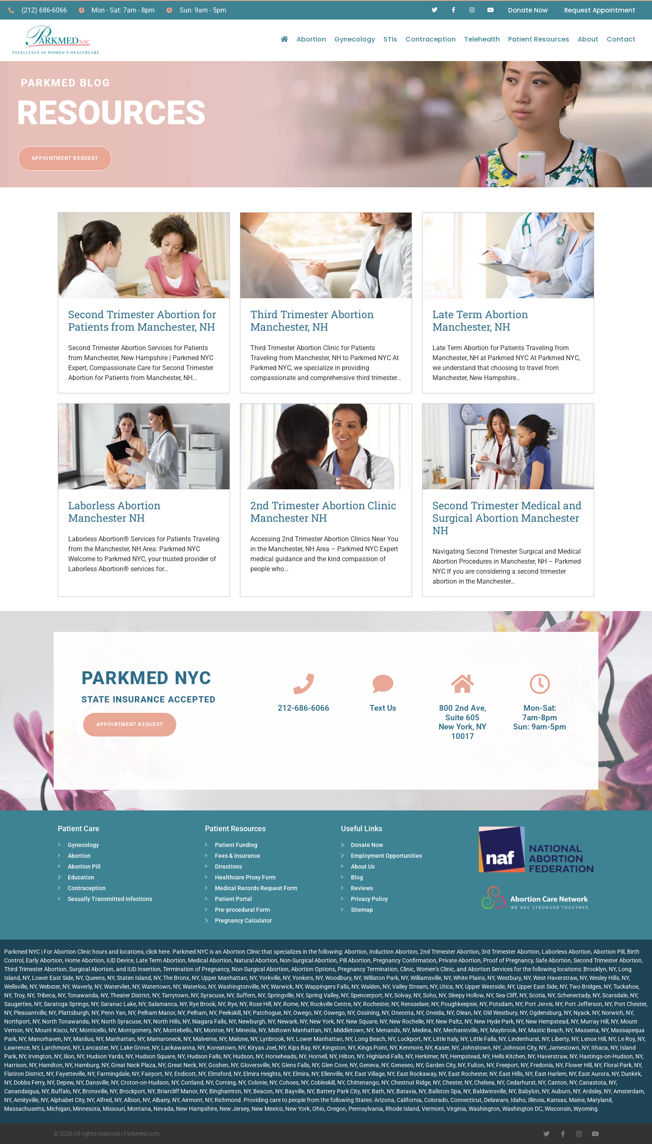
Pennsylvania (365, 1108)
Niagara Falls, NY (214, 1021)
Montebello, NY (182, 1030)
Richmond (228, 1100)
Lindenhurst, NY (528, 1039)
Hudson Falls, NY (208, 1056)
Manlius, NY (88, 1039)
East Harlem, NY (555, 1073)
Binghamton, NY (230, 1091)
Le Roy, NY (631, 1039)
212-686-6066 (303, 708)
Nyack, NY (586, 1012)
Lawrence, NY (21, 1047)
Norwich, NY (617, 1012)
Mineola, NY (251, 1030)
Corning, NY (230, 1082)
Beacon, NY (267, 1091)
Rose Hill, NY (265, 1004)
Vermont (433, 1108)
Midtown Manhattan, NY (299, 1030)
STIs (390, 39)
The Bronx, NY (181, 978)
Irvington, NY (44, 1056)
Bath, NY (383, 1091)
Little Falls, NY (488, 1039)
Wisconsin (558, 1108)
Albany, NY (165, 1100)
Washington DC (522, 1108)
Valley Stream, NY (414, 986)
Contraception (430, 39)
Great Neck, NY (187, 1065)
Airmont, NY (197, 1100)
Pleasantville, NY (35, 1012)
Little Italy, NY (450, 1039)
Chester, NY (457, 1082)
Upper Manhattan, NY (229, 978)
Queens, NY (99, 978)
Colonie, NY (262, 1082)
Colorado (436, 1100)
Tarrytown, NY (180, 995)
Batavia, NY (411, 1091)
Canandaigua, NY (26, 1091)
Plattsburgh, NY (78, 1012)
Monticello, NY (97, 1030)
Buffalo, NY (65, 1091)
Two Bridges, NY (590, 986)
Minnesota (86, 1108)
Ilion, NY (74, 1056)
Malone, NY (243, 1039)
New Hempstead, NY (552, 1021)
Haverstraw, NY (557, 1056)
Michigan (58, 1108)
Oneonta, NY (407, 1012)
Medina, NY (426, 1030)
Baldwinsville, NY (494, 1091)
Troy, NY (24, 995)
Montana (139, 1108)
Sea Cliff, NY (511, 995)
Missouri (114, 1108)
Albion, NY (137, 1100)
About (588, 39)
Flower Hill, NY (583, 1065)
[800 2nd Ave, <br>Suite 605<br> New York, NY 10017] (462, 683)
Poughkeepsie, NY (464, 1004)
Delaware (496, 1100)
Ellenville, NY (336, 1073)
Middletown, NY (353, 1030)
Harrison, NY (20, 1065)
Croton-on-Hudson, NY (149, 1082)
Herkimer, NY (431, 1056)
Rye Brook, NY (207, 1004)
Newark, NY (292, 1021)
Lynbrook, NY (277, 1039)
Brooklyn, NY (599, 969)
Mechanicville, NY (465, 1030)
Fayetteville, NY (75, 1073)
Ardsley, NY (597, 1091)
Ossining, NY (373, 1012)
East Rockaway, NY (421, 1073)
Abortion (311, 39)
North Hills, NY (171, 1021)
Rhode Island (402, 1108)
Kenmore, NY (415, 1047)
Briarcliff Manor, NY (182, 1091)
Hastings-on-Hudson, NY (610, 1056)
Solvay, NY (407, 995)
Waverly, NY (86, 986)
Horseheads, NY (285, 1056)
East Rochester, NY (472, 1073)
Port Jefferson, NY (588, 1004)
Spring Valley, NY (327, 995)
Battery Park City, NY (342, 1091)
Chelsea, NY (489, 1082)
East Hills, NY (515, 1073)
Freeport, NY (512, 1065)
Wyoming (585, 1108)
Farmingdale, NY (118, 1073)
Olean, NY (468, 1012)
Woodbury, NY (343, 978)
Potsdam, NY (505, 1004)
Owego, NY (307, 1012)
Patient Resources (538, 39)
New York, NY (326, 1021)
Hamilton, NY (55, 1065)
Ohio (318, 1108)
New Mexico (267, 1108)
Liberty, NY (564, 1039)
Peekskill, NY (234, 1012)
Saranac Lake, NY (123, 1004)
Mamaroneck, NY (168, 1039)
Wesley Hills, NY (609, 978)
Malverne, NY (209, 1039)
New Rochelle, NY (411, 1021)
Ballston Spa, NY (449, 1091)
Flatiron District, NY (28, 1073)
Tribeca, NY (51, 995)
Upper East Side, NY (542, 986)
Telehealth (482, 39)
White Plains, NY (473, 978)
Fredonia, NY (546, 1065)
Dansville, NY (102, 1082)
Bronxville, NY (99, 1091)
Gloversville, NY (259, 1065)
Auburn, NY (565, 1091)
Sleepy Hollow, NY (470, 995)
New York (297, 1108)
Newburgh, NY (256, 1021)
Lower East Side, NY (57, 978)
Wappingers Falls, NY (331, 986)
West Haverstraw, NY (560, 978)
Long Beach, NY (375, 1039)
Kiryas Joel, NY (267, 1047)
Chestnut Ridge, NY (415, 1082)
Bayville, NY (299, 1091)
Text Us (383, 708)
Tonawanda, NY (87, 995)
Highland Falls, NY (389, 1056)
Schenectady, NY (578, 995)
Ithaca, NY (604, 1047)
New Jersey (234, 1108)
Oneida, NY (440, 1012)
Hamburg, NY (91, 1065)
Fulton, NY (480, 1065)
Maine (577, 1100)
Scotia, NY (542, 995)
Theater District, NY (134, 995)
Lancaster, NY (100, 1047)
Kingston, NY (338, 1047)
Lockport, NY (414, 1039)
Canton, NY (562, 1082)
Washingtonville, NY (243, 986)
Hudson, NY (248, 1056)
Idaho (518, 1100)
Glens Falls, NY (300, 1065)
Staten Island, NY (139, 978)
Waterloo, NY (199, 986)
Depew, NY (70, 1082)
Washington (484, 1108)
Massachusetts (24, 1108)
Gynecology (354, 39)
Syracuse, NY (217, 995)
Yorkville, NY (274, 978)
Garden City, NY (445, 1065)
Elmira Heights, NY (266, 1073)
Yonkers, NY (307, 978)
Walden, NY (375, 986)
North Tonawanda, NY (70, 1021)
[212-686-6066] (303, 683)
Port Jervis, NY (543, 1004)
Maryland (599, 1100)
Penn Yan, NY (118, 1012)
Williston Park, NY (385, 978)
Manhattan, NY (125, 1039)
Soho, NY (434, 995)
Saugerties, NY (22, 1004)
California (409, 1100)
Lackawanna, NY (183, 1047)
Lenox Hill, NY (598, 1039)
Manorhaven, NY (49, 1039)
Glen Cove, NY (339, 1065)
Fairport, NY (156, 1073)
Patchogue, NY (272, 1012)
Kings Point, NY (377, 1047)
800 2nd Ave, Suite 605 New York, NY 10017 (463, 722)
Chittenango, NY (367, 1082)
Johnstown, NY (480, 1047)
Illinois (536, 1100)
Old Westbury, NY (505, 1012)
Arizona (384, 1100)
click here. (158, 951)
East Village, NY (374, 1073)
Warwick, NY (286, 986)
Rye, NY (237, 1004)
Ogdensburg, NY (550, 1012)
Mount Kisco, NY (56, 1030)
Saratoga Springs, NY (71, 1004)
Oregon (336, 1108)
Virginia (456, 1108)
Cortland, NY (197, 1082)
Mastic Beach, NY (550, 1030)
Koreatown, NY (226, 1047)
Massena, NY (591, 1030)
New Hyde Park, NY (498, 1021)
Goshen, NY (223, 1065)
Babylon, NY (533, 1091)
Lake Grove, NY (139, 1047)
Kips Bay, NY (304, 1047)
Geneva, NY (373, 1065)
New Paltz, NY (454, 1021)
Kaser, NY (447, 1047)
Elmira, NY (306, 1073)
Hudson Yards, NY (109, 1056)
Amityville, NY (31, 1100)
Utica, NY (451, 986)
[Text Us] (383, 683)
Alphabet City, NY (72, 1100)
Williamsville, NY (430, 978)
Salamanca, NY (167, 1004)
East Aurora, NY (598, 1073)
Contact (621, 39)
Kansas (556, 1100)
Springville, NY (285, 995)
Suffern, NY (250, 995)
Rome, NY (295, 1004)
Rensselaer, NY (419, 1004)
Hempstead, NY (469, 1056)
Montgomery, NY (139, 1030)
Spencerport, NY (371, 995)
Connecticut (466, 1100)
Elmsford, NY (224, 1073)
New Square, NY (366, 1021)
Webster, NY (54, 986)
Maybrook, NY (508, 1030)
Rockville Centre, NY (335, 1004)
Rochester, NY (380, 1004)
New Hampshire (196, 1108)
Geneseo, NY (407, 1065)
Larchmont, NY (61, 1047)
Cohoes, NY (293, 1082)
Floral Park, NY (622, 1065)
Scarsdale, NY (619, 995)
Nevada (163, 1108)
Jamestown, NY (568, 1047)
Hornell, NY (322, 1056)
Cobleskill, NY (327, 1082)
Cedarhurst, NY (525, 1082)
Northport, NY (22, 1021)
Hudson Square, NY (160, 1056)
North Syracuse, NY (126, 1021)
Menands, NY (393, 1030)
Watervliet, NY (121, 986)
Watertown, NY (161, 986)
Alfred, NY (108, 1100)
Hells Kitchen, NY (513, 1056)
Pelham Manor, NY (161, 1012)
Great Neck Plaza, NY (138, 1065)
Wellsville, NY (20, 986)
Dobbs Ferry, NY (34, 1082)
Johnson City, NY (524, 1047)
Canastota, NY (597, 1082)
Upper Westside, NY (489, 986)
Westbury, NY (514, 978)
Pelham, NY (201, 1012)
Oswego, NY (339, 1012)
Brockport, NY (137, 1091)
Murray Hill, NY (599, 1021)
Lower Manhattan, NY (324, 1039)
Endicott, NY (189, 1073)
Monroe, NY (218, 1030)
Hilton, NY (351, 1056)
